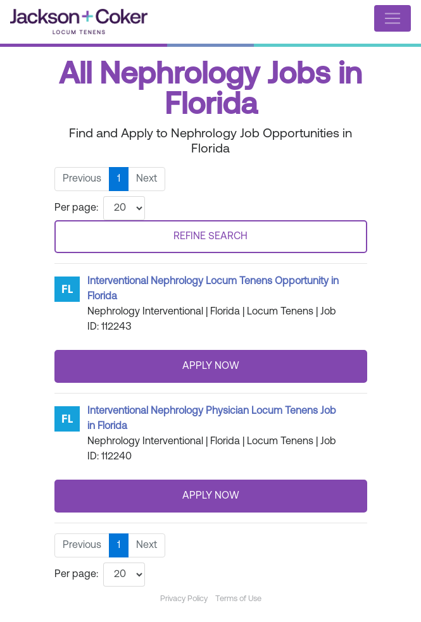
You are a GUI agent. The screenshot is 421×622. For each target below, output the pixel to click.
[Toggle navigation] (392, 18)
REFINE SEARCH (210, 237)
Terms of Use (238, 599)
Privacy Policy (184, 599)
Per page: (76, 208)
